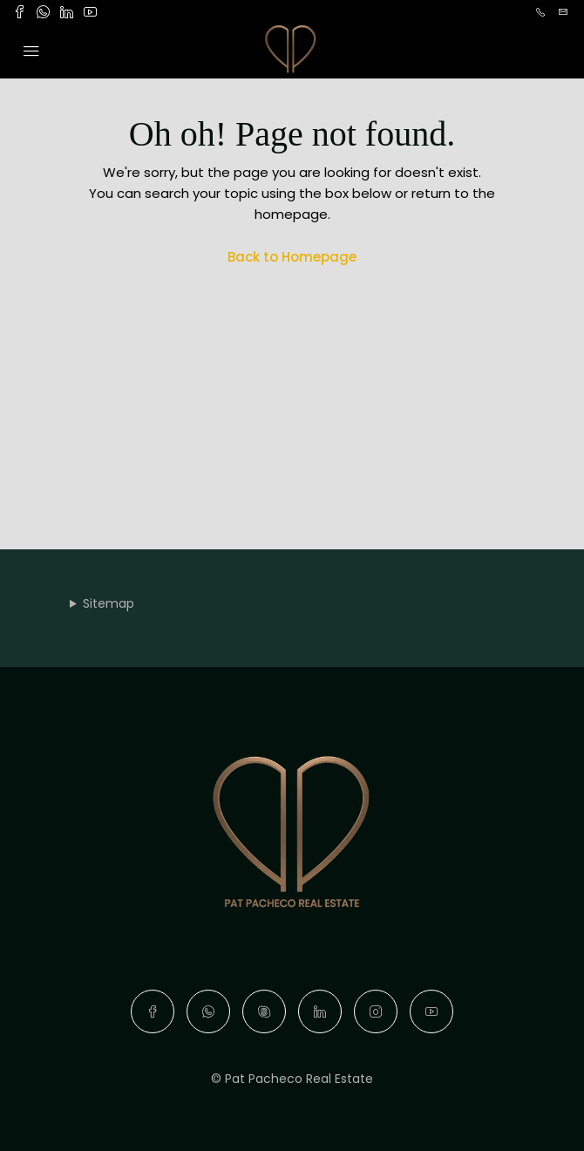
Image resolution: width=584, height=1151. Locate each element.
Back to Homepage (292, 257)
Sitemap (108, 603)
